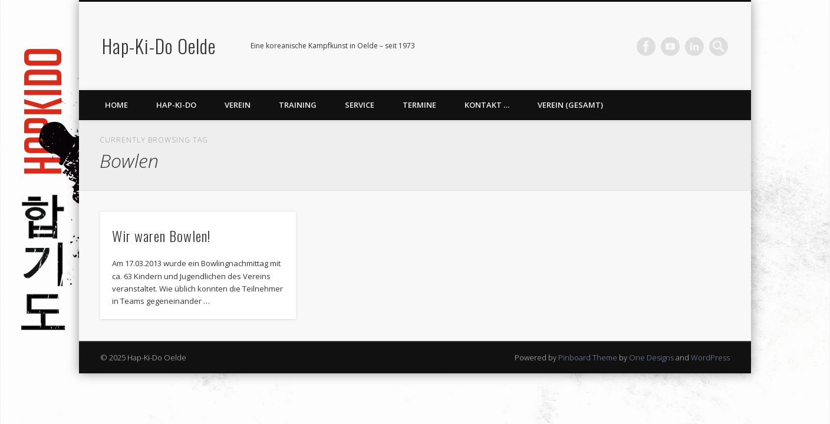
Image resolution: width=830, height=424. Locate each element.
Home (116, 105)
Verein (238, 105)
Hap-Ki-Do (176, 105)
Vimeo (670, 46)
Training (298, 105)
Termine (419, 105)
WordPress (710, 357)
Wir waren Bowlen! (161, 235)
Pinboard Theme (587, 357)
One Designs (651, 357)
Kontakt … (487, 105)
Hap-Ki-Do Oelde (159, 45)
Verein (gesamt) (570, 105)
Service (359, 105)
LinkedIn (694, 46)
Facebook (646, 46)
